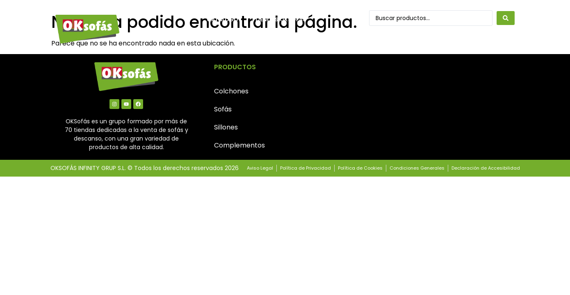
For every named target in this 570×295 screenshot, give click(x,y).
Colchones (231, 91)
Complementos (239, 145)
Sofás (223, 109)
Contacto (223, 38)
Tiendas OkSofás (280, 19)
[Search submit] (506, 18)
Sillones (226, 127)
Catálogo (222, 19)
